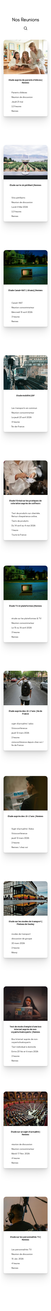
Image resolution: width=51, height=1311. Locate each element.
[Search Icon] (25, 28)
